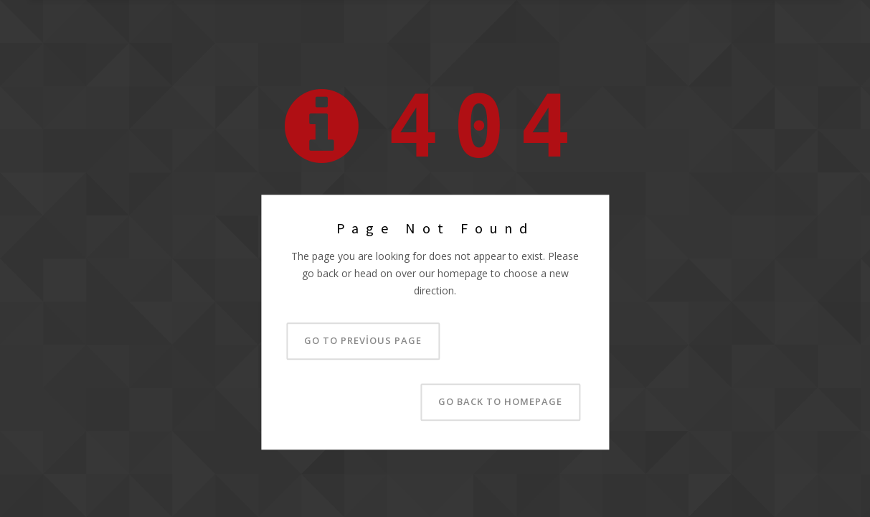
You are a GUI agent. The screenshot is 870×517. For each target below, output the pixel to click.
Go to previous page (363, 341)
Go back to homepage (500, 402)
